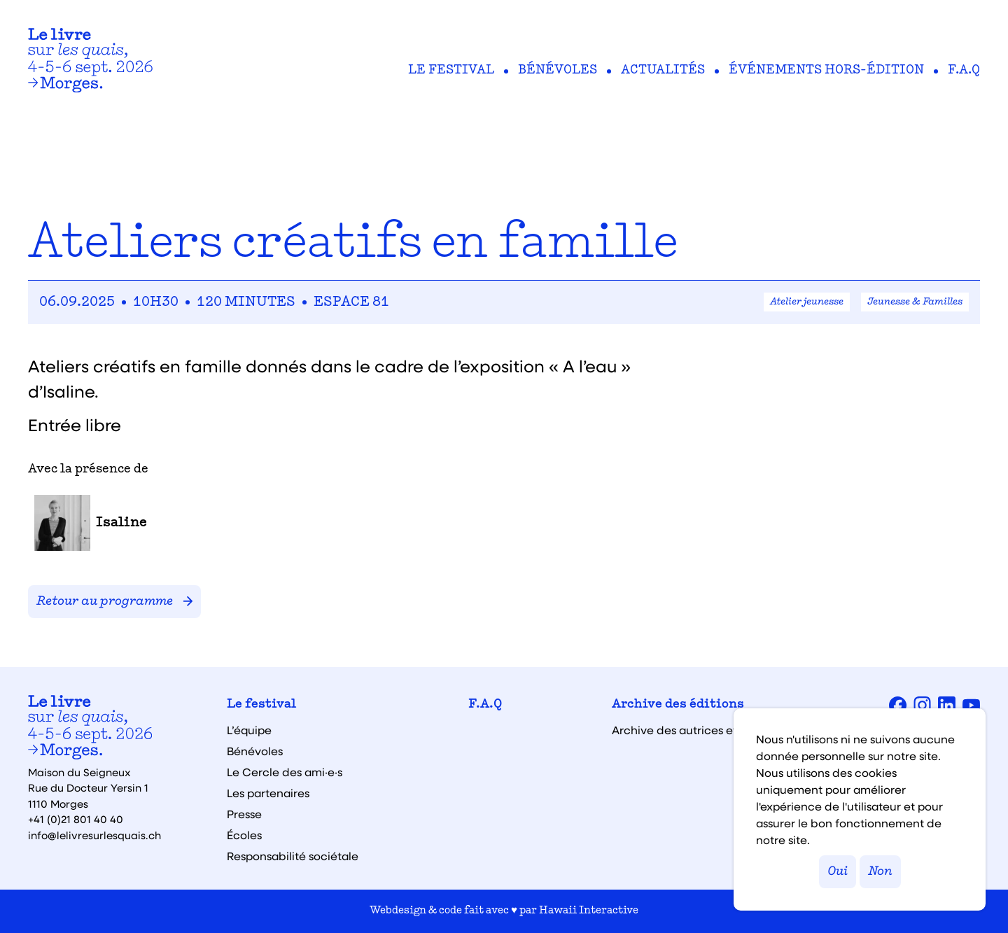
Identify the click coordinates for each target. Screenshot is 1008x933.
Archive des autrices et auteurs (696, 730)
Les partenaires (268, 793)
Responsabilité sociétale (292, 856)
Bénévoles (557, 70)
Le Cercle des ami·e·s (284, 772)
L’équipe (249, 730)
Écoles (244, 835)
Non (880, 871)
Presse (244, 814)
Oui (837, 871)
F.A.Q (964, 70)
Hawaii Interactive (588, 911)
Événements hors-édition (826, 70)
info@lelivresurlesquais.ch (94, 835)
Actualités (663, 70)
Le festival (451, 70)
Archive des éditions (678, 705)
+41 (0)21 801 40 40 (75, 819)
